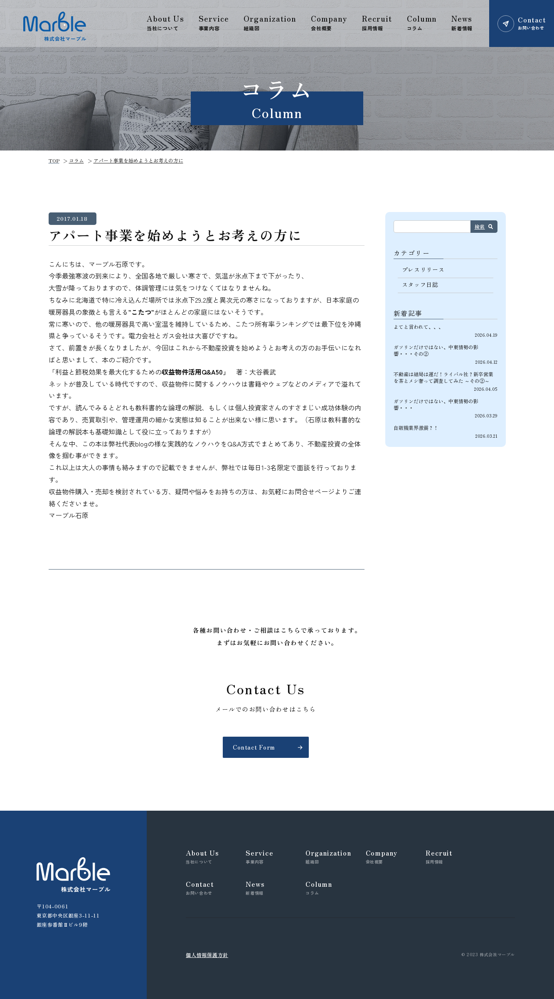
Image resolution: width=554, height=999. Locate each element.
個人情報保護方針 (207, 954)
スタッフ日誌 (420, 284)
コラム (76, 160)
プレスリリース (423, 269)
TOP (54, 160)
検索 (480, 226)
